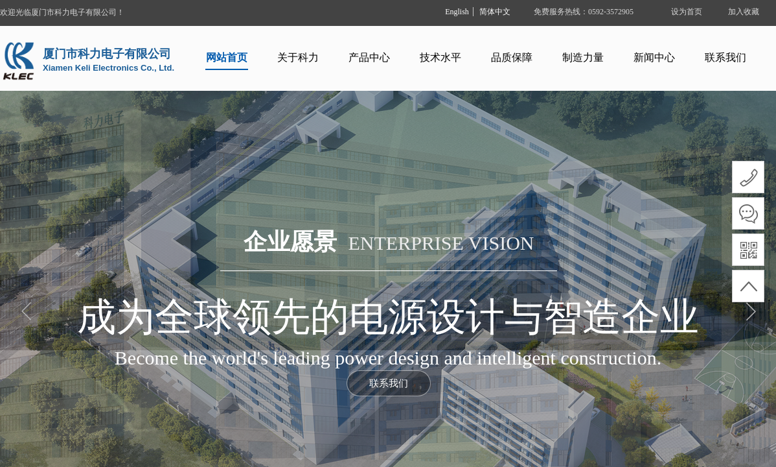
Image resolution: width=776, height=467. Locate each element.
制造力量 (583, 57)
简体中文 (494, 11)
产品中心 (369, 57)
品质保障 (511, 57)
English (457, 11)
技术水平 (440, 57)
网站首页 (226, 57)
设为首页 (686, 11)
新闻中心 (654, 57)
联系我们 (725, 57)
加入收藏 (743, 11)
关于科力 (298, 57)
